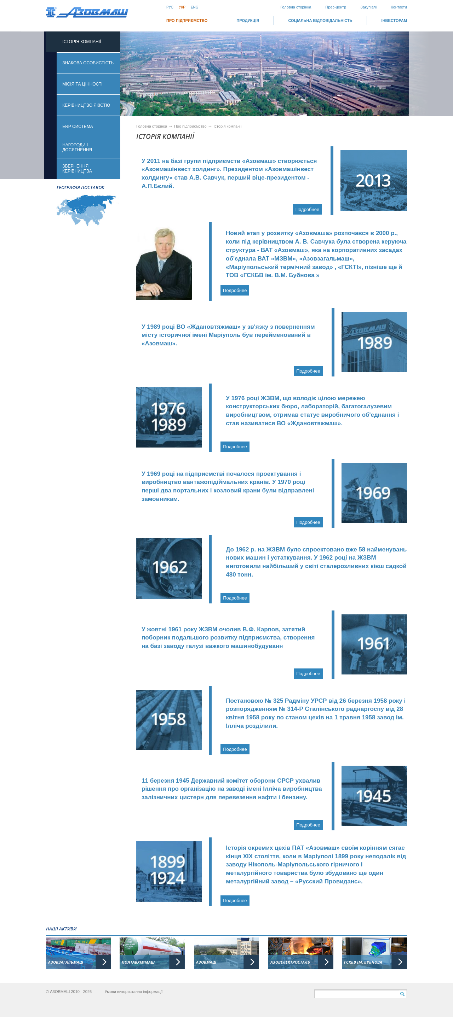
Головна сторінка (295, 7)
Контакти (399, 7)
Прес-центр (335, 7)
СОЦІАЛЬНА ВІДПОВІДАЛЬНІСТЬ (320, 20)
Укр (182, 7)
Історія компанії (227, 126)
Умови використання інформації (134, 991)
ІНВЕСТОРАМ (394, 20)
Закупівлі (368, 7)
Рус (169, 7)
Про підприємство (186, 20)
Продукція (247, 20)
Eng (195, 7)
